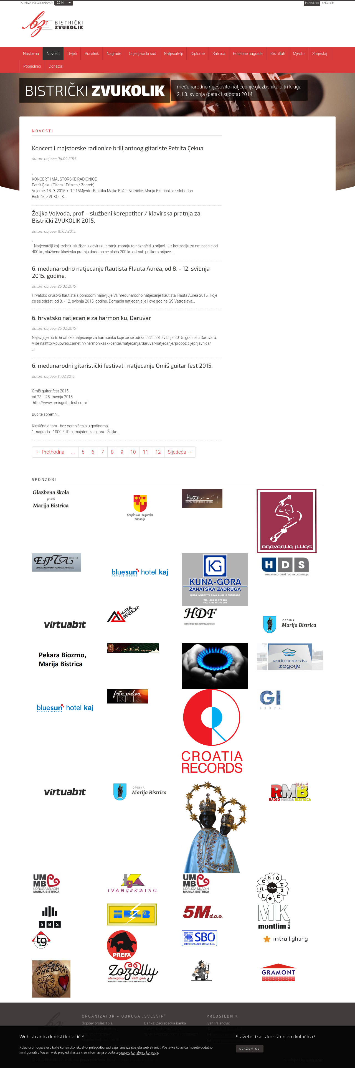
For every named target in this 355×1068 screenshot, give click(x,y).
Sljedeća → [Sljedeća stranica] (180, 452)
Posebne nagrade (248, 53)
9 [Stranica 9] (122, 452)
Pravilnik (92, 53)
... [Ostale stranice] (73, 452)
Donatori (56, 66)
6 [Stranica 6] (93, 452)
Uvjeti (72, 53)
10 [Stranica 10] (133, 452)
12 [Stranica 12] (158, 452)
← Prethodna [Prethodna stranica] (50, 452)
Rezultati (277, 53)
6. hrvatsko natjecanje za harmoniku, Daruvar (91, 317)
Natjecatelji (173, 53)
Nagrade (113, 53)
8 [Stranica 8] (112, 452)
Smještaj (319, 53)
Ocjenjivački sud (142, 53)
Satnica (218, 53)
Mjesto (299, 53)
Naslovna (31, 53)
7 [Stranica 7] (102, 452)
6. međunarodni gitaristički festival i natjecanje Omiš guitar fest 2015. (122, 365)
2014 (60, 2)
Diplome (198, 53)
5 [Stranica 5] (83, 452)
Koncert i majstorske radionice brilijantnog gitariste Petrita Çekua (118, 147)
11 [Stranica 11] (145, 452)
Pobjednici (32, 66)
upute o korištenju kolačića (138, 1052)
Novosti (53, 53)
